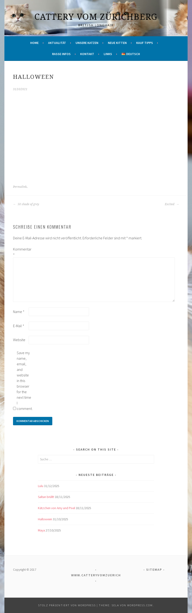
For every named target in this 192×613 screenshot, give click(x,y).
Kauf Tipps (144, 43)
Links (108, 54)
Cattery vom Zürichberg (96, 16)
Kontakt (87, 54)
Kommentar (20, 252)
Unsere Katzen (87, 43)
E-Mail (18, 325)
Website (19, 339)
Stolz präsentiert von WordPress (67, 605)
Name (18, 311)
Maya (41, 530)
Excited (172, 204)
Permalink (20, 186)
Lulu (40, 486)
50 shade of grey (26, 204)
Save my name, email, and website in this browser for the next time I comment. (24, 380)
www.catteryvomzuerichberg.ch (103, 575)
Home (34, 43)
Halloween (45, 519)
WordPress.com (140, 605)
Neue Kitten (117, 43)
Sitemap (154, 569)
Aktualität (57, 43)
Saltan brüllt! (46, 497)
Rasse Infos (61, 54)
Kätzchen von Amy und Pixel (56, 508)
